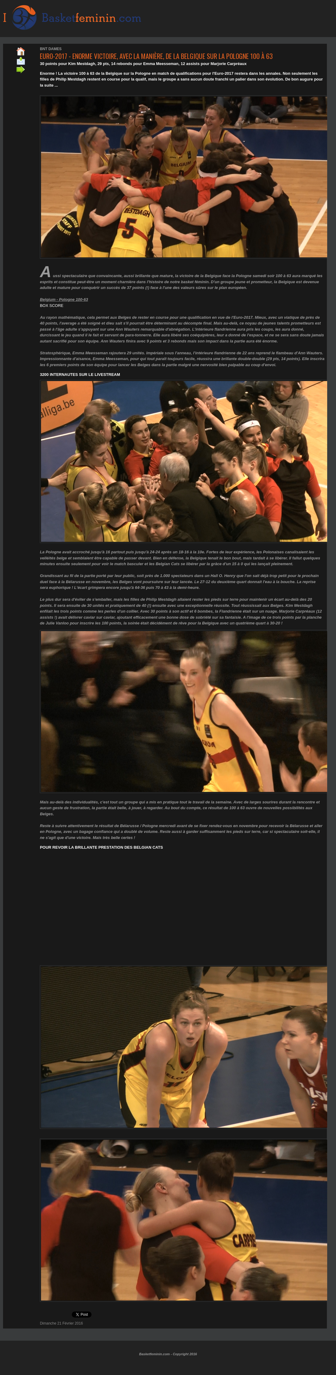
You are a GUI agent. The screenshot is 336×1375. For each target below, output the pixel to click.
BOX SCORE (51, 305)
